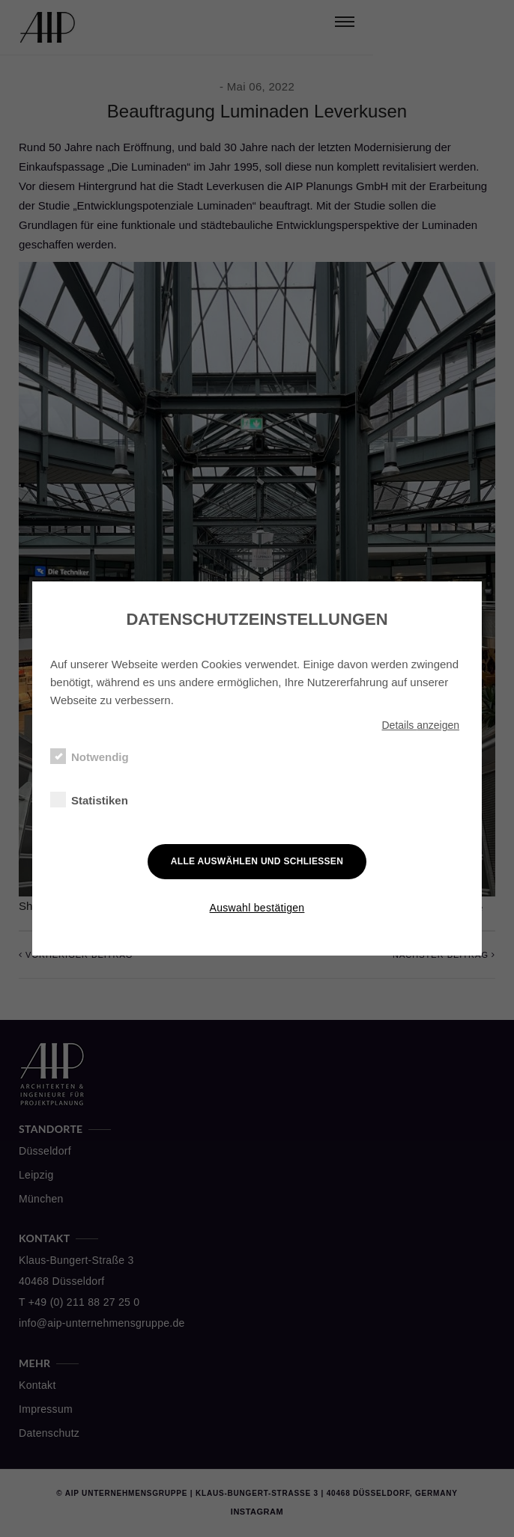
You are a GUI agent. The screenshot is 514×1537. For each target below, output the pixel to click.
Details (420, 725)
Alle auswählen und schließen (257, 861)
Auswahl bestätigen (257, 908)
